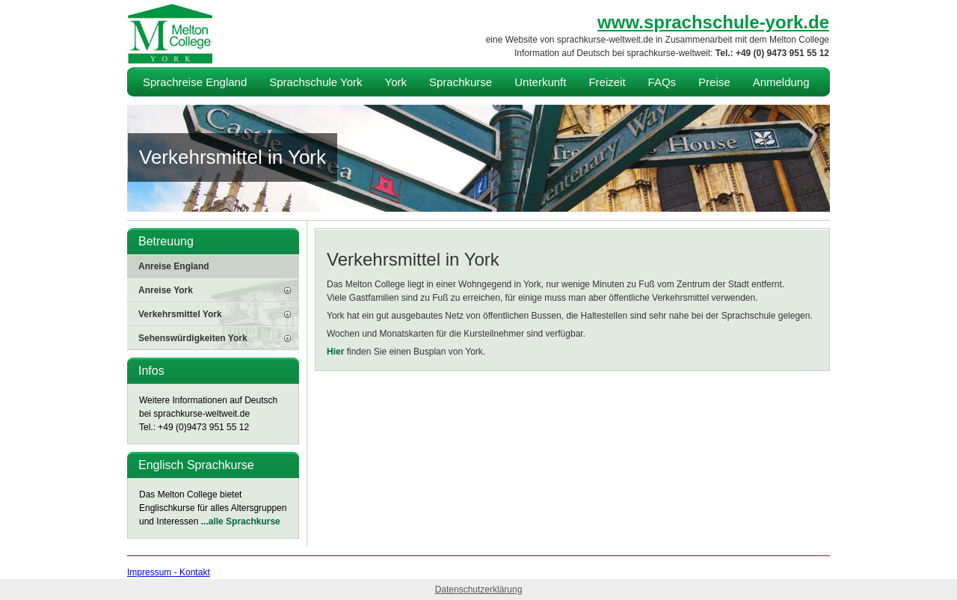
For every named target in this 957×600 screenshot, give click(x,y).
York (396, 82)
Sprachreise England (195, 82)
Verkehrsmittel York (180, 314)
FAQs (662, 82)
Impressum (149, 572)
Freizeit (606, 82)
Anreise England (173, 266)
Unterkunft (540, 82)
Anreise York (165, 290)
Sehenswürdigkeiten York (192, 338)
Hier (335, 351)
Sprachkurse (460, 82)
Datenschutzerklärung (479, 589)
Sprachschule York (315, 82)
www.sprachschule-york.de (713, 22)
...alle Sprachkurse (240, 521)
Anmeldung (781, 82)
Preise (714, 82)
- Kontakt (192, 572)
